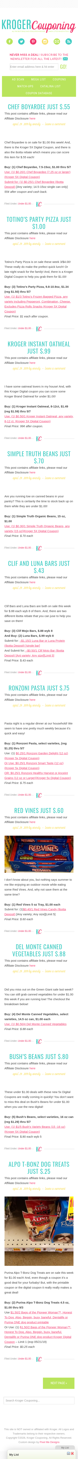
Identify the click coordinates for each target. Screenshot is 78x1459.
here (32, 118)
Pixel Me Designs (49, 1442)
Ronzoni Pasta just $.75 (39, 687)
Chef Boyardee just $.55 (39, 106)
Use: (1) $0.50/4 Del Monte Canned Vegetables (36, 1024)
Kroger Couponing (39, 26)
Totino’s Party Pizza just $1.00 (39, 223)
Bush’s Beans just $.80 (39, 1056)
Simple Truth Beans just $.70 (39, 457)
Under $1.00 (24, 203)
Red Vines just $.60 (39, 810)
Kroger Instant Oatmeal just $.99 (39, 347)
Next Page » (59, 1383)
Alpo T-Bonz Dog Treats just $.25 (38, 1168)
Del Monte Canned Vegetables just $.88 (39, 950)
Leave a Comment (55, 124)
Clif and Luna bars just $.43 (39, 567)
